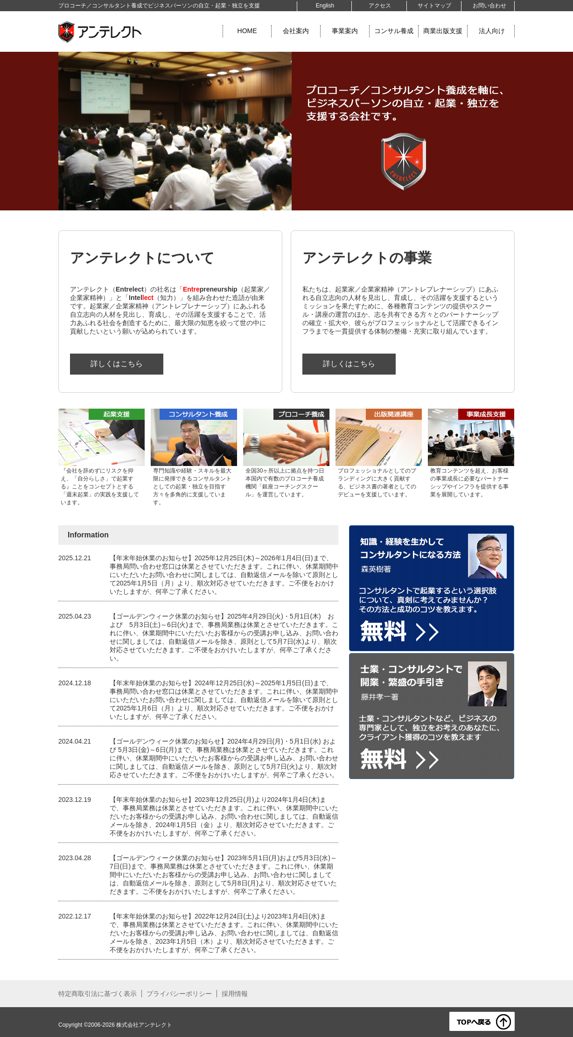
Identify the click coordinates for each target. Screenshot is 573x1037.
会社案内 (296, 31)
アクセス (380, 5)
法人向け (492, 31)
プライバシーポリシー (179, 993)
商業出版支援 (442, 31)
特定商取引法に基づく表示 (97, 993)
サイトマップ (434, 5)
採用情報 (235, 993)
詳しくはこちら (117, 364)
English (325, 5)
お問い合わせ (489, 5)
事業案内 (345, 31)
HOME (247, 31)
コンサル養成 (393, 31)
